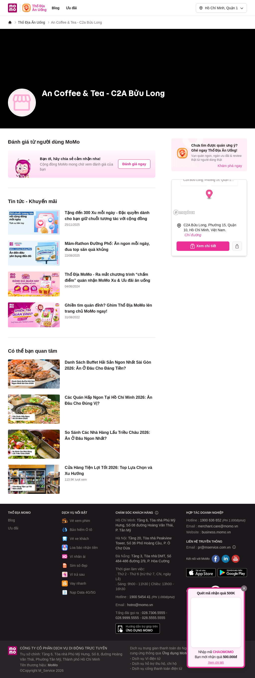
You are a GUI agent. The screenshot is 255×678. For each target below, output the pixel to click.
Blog (56, 8)
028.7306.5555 (153, 613)
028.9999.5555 (127, 618)
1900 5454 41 (140, 597)
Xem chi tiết (216, 662)
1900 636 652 (222, 520)
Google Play (232, 573)
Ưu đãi (71, 8)
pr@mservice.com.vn (214, 547)
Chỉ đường (193, 235)
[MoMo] (10, 22)
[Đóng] (244, 588)
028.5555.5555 (153, 618)
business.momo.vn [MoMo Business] (216, 532)
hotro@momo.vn (140, 605)
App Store (201, 573)
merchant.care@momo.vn (218, 526)
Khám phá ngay (230, 166)
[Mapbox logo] (184, 212)
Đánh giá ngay (134, 164)
